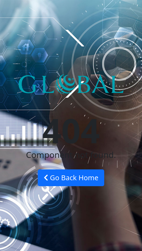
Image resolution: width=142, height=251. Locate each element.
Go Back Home (71, 177)
